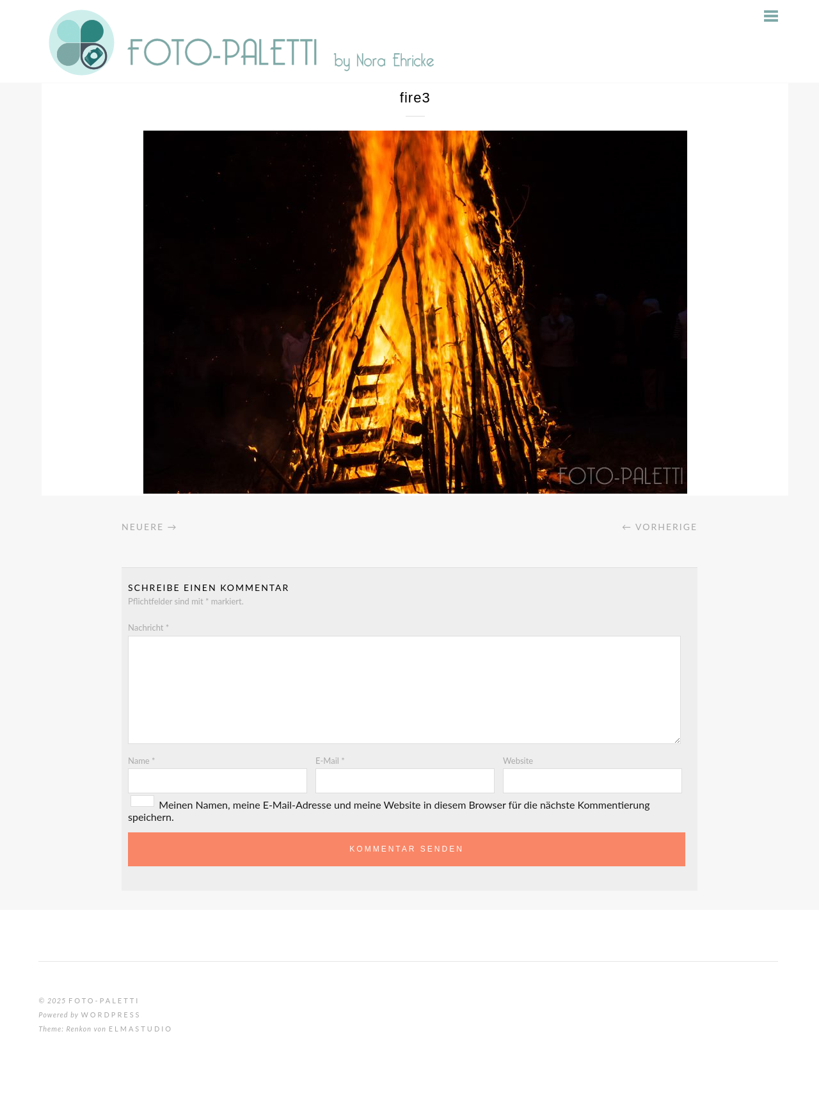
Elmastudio (141, 1028)
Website (518, 761)
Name (141, 761)
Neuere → (150, 526)
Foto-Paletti (103, 1000)
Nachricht (148, 627)
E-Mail (330, 761)
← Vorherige (659, 526)
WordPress (111, 1014)
